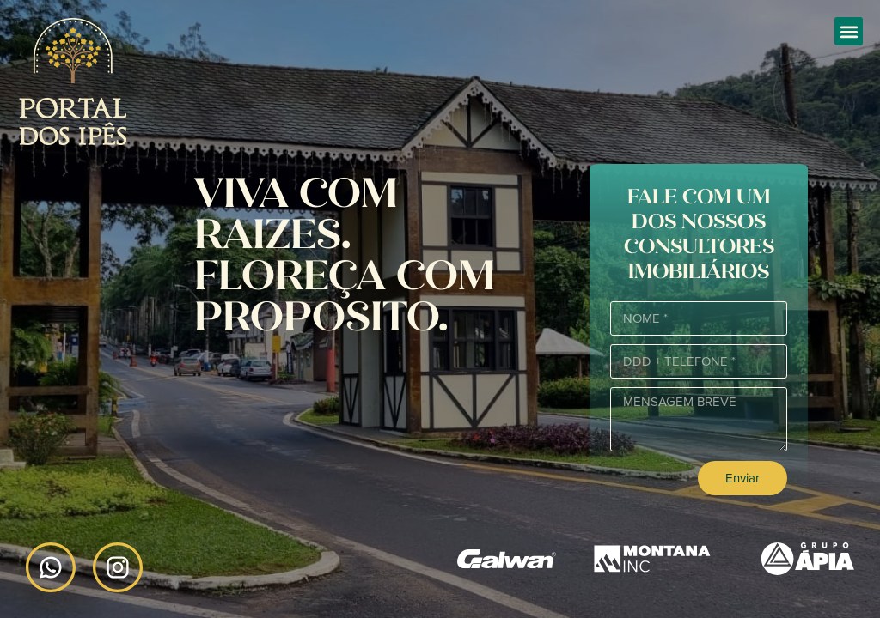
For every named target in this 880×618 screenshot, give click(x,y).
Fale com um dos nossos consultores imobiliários (699, 233)
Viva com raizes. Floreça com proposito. (344, 254)
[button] (848, 31)
